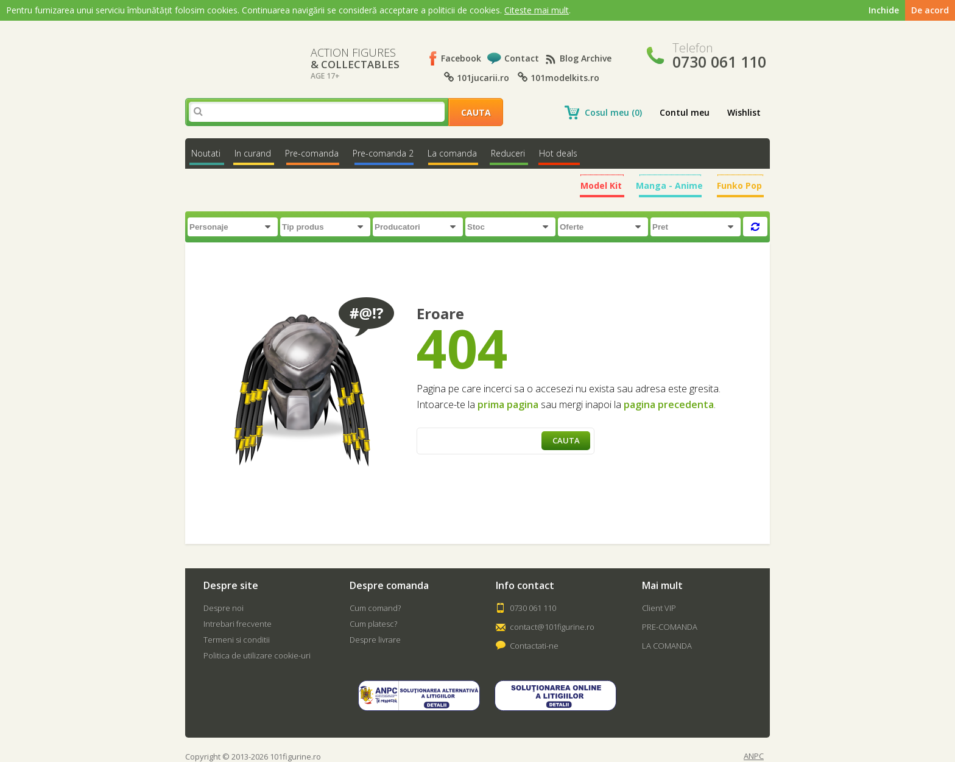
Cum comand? (375, 607)
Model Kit (601, 185)
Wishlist (744, 112)
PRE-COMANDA (669, 626)
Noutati (205, 153)
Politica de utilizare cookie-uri (257, 655)
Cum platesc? (373, 623)
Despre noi (223, 607)
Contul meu (685, 112)
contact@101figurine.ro (552, 626)
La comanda (452, 153)
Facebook (461, 58)
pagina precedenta (669, 404)
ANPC (754, 756)
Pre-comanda (312, 153)
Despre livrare (375, 639)
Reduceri (508, 153)
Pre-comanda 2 (383, 153)
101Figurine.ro (237, 54)
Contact (521, 58)
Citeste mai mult (536, 10)
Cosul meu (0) (613, 112)
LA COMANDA (667, 645)
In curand (252, 153)
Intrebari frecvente (237, 623)
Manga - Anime (669, 185)
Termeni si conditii (236, 639)
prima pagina (507, 404)
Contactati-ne (534, 645)
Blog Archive (585, 58)
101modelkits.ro (558, 77)
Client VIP (659, 607)
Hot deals (558, 153)
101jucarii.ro (476, 77)
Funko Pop (739, 185)
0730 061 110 (533, 607)
